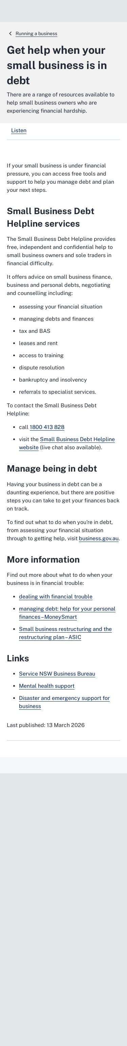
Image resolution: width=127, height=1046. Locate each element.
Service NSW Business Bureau (57, 673)
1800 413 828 (47, 427)
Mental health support (47, 686)
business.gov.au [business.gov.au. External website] (99, 538)
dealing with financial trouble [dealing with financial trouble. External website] (55, 596)
